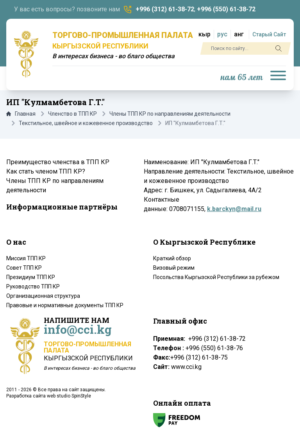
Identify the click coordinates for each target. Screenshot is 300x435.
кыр (204, 34)
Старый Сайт (269, 34)
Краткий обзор (172, 258)
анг (239, 34)
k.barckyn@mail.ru (234, 209)
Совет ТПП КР (24, 268)
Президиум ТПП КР (30, 277)
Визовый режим (174, 268)
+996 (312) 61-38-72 (165, 9)
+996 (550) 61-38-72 (226, 9)
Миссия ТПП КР (26, 258)
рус (222, 34)
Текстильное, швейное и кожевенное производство (86, 123)
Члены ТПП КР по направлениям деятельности (169, 114)
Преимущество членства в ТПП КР (57, 162)
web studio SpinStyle (69, 396)
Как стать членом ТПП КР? (45, 171)
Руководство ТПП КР (33, 286)
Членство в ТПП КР (72, 114)
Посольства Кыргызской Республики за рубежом (216, 277)
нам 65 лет (242, 77)
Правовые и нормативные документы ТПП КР (64, 305)
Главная (21, 114)
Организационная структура (43, 296)
